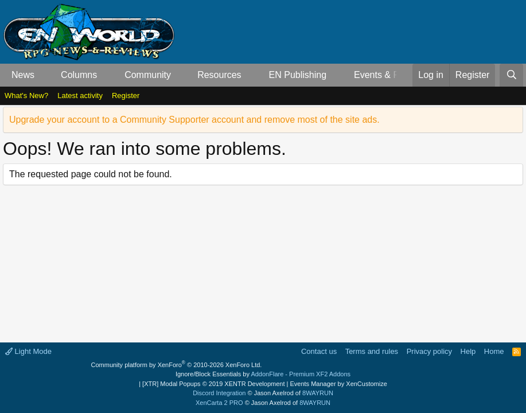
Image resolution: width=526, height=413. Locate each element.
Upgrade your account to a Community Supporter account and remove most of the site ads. (194, 119)
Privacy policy (429, 351)
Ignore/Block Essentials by (263, 374)
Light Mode (28, 351)
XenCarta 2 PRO (219, 402)
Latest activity (80, 95)
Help (468, 351)
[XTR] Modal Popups (213, 383)
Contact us (319, 351)
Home (494, 351)
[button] (44, 75)
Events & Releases (392, 75)
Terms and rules (371, 351)
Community (147, 75)
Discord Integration (219, 392)
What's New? (26, 95)
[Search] (511, 75)
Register (125, 95)
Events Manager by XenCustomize (338, 383)
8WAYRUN (317, 392)
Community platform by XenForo (176, 364)
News (22, 75)
